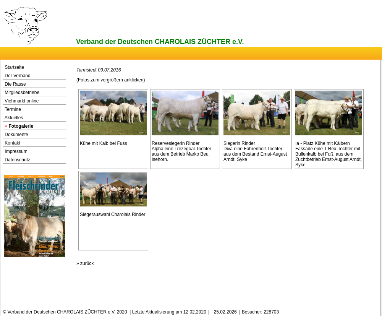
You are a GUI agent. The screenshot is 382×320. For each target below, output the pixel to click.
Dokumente (16, 134)
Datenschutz (17, 159)
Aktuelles (14, 117)
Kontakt (12, 143)
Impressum (16, 151)
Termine (13, 109)
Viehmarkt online (22, 101)
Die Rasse (15, 84)
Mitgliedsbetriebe (22, 92)
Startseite (14, 67)
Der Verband (17, 75)
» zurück (85, 263)
